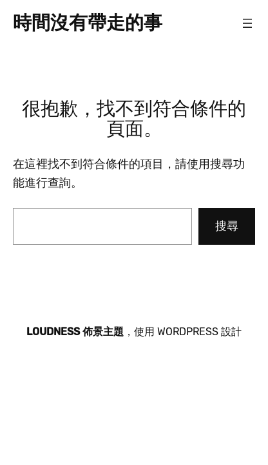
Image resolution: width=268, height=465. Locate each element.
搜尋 (226, 226)
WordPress (187, 332)
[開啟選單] (247, 23)
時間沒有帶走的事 (87, 23)
